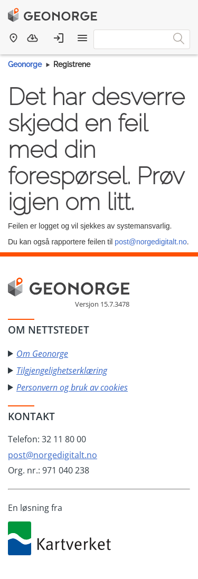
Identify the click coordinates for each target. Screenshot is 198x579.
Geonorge (25, 64)
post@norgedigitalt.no (150, 242)
